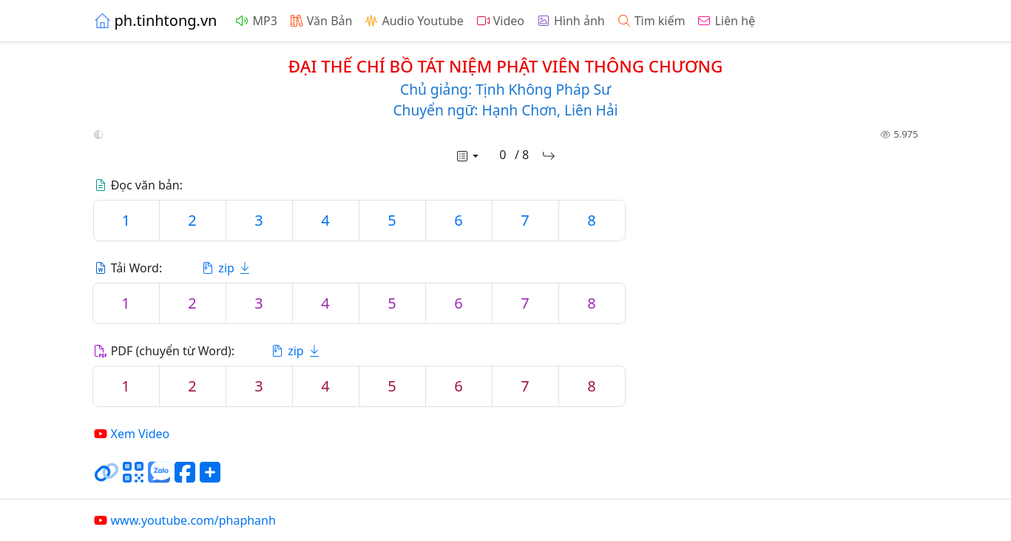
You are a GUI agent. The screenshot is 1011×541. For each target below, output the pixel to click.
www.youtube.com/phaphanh (184, 520)
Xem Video (131, 434)
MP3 (255, 21)
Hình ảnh (570, 21)
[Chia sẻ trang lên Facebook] (185, 478)
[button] (98, 134)
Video (500, 21)
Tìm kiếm (651, 21)
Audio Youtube (413, 21)
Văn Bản (321, 21)
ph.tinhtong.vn (155, 20)
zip (226, 268)
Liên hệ (726, 21)
